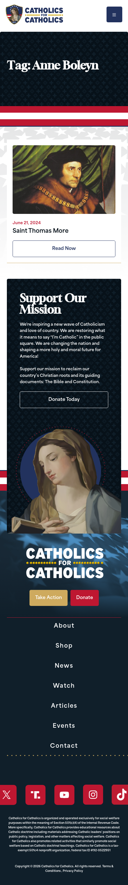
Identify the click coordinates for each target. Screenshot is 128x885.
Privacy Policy (73, 871)
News (64, 666)
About (64, 626)
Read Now (64, 248)
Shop (64, 646)
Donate (84, 598)
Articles (64, 706)
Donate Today (64, 399)
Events (64, 726)
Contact (64, 746)
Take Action (48, 598)
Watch (64, 686)
